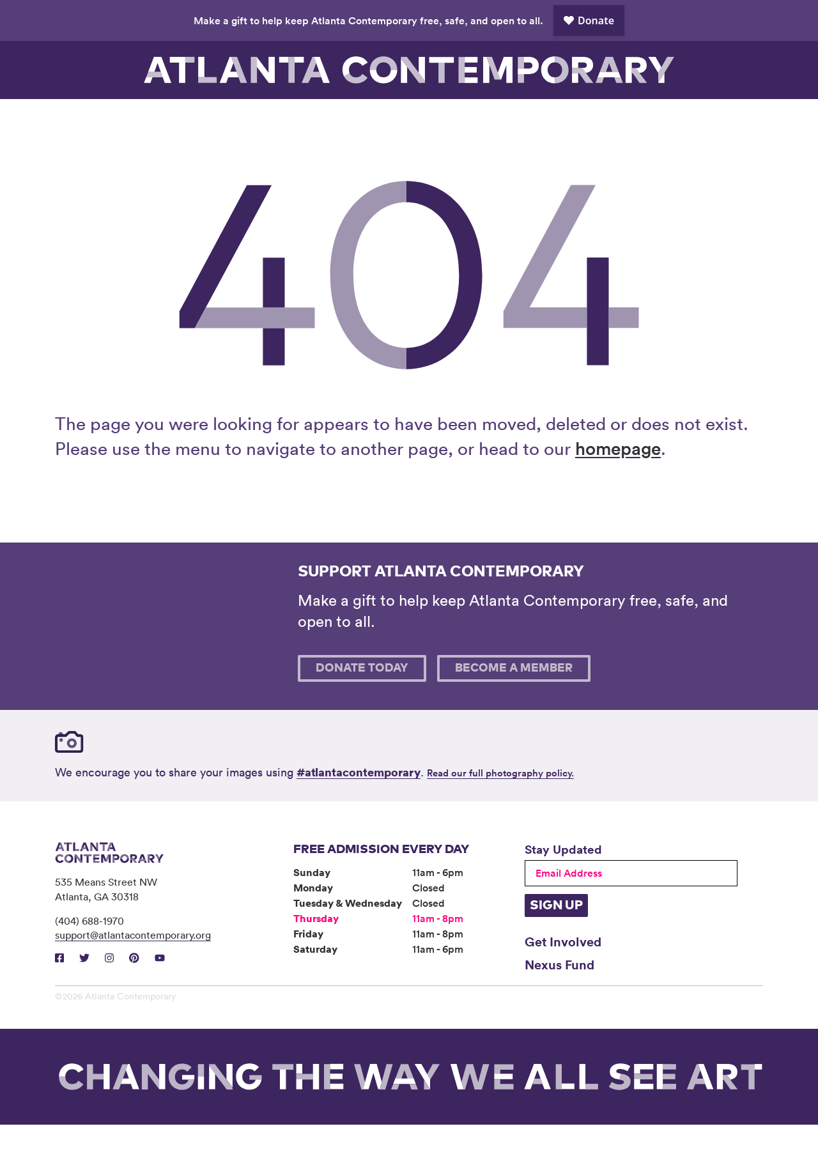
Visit (99, 118)
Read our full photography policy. (500, 811)
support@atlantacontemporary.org (133, 973)
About (453, 118)
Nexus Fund (559, 1003)
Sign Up (556, 943)
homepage (618, 486)
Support (630, 118)
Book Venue (542, 118)
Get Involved (563, 980)
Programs (276, 118)
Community (364, 118)
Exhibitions (188, 118)
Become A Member (514, 706)
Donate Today (362, 706)
